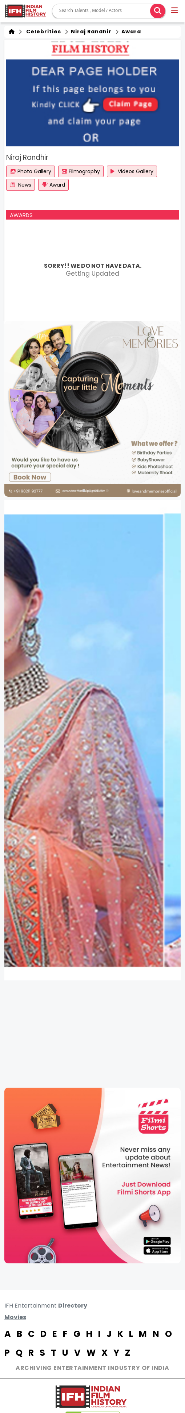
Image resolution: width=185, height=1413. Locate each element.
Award (130, 31)
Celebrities (42, 31)
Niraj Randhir (90, 31)
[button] (175, 11)
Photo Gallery (30, 171)
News (20, 184)
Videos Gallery (131, 171)
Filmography (81, 171)
